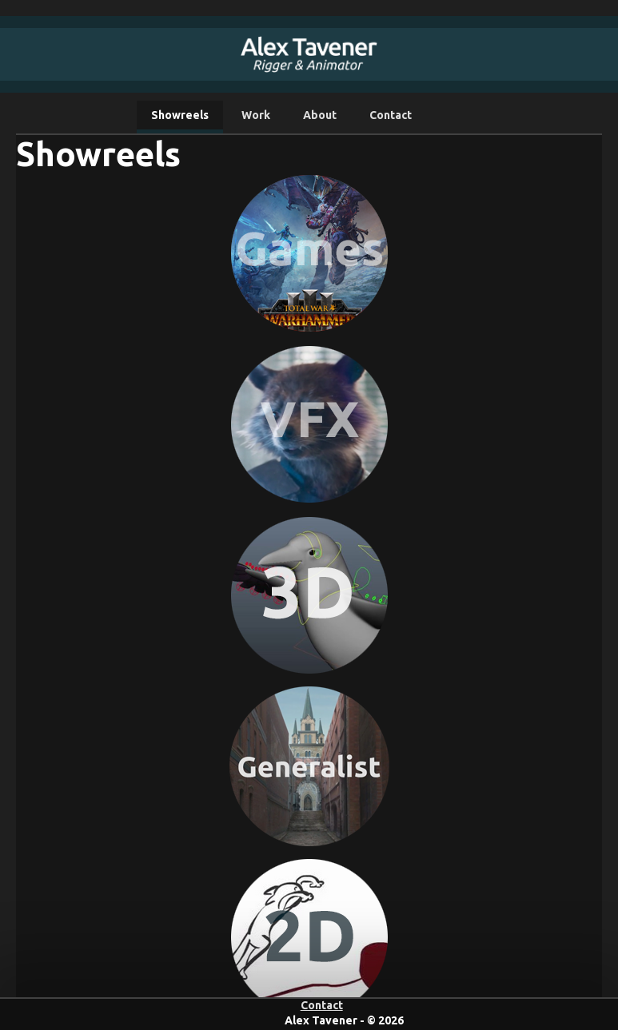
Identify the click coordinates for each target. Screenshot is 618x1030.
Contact (390, 115)
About (320, 115)
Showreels (180, 115)
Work (255, 115)
